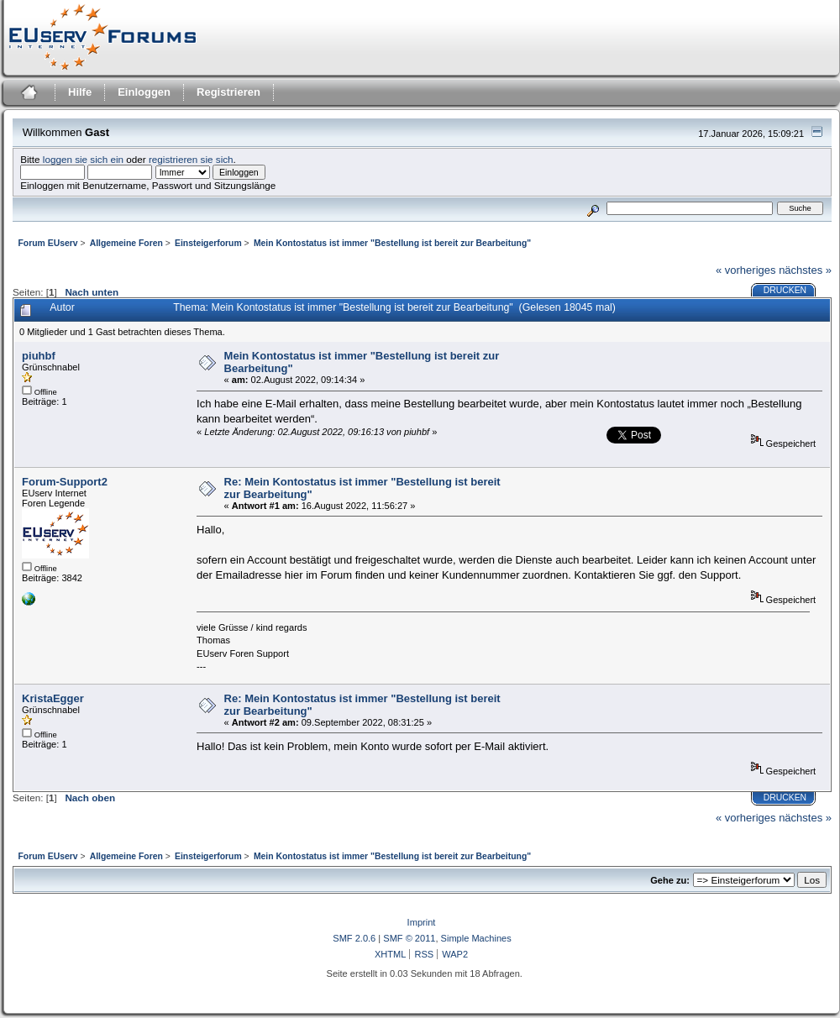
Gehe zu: (670, 880)
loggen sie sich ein (83, 159)
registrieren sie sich (191, 159)
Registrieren (228, 92)
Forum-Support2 (65, 481)
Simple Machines (476, 938)
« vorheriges (746, 270)
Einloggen (144, 92)
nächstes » (805, 270)
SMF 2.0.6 (354, 938)
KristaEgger (53, 698)
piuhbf (38, 355)
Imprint (421, 922)
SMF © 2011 (409, 938)
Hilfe (80, 92)
